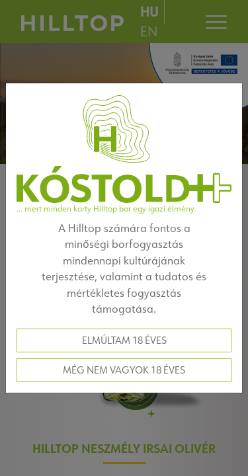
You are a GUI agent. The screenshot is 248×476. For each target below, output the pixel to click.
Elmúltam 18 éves (124, 340)
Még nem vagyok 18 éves (124, 370)
